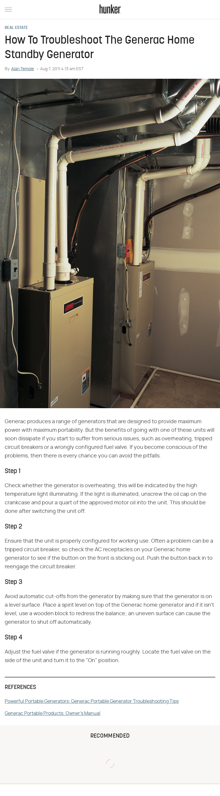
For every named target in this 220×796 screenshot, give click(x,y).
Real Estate (16, 28)
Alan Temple (22, 69)
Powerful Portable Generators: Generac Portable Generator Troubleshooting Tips (92, 701)
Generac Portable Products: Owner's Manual (52, 713)
